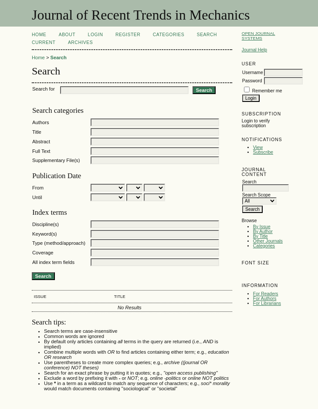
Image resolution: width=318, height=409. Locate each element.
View (258, 147)
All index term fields (53, 262)
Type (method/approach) (58, 243)
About (67, 34)
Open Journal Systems (258, 36)
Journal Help (254, 49)
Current (43, 42)
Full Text (41, 151)
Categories (264, 245)
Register (127, 34)
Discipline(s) (45, 224)
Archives (80, 42)
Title (36, 132)
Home (39, 34)
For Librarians (267, 303)
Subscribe (263, 152)
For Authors (265, 298)
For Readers (265, 293)
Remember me (267, 90)
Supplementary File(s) (56, 160)
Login (95, 34)
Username (252, 72)
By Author (263, 231)
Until (37, 197)
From (38, 187)
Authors (40, 122)
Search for (43, 88)
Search (207, 34)
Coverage (43, 252)
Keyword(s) (44, 234)
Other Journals (268, 241)
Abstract (41, 141)
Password (252, 80)
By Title (260, 236)
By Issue (262, 226)
